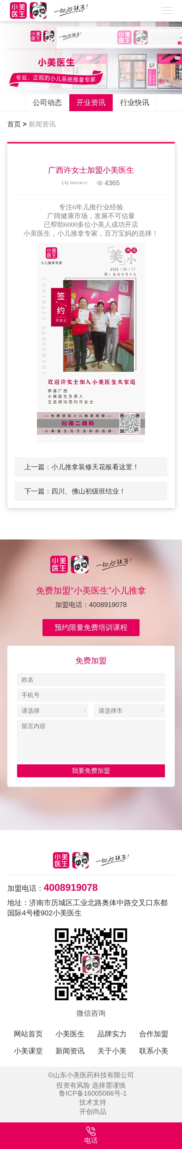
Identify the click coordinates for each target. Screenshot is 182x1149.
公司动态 (47, 102)
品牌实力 (112, 1034)
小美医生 (70, 1034)
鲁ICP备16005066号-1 (93, 1093)
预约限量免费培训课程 (91, 627)
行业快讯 (134, 102)
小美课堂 (28, 1051)
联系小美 (153, 1051)
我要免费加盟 (91, 782)
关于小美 (112, 1051)
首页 (17, 124)
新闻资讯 (42, 124)
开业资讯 (91, 102)
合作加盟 (153, 1034)
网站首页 (28, 1034)
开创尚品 (92, 1111)
